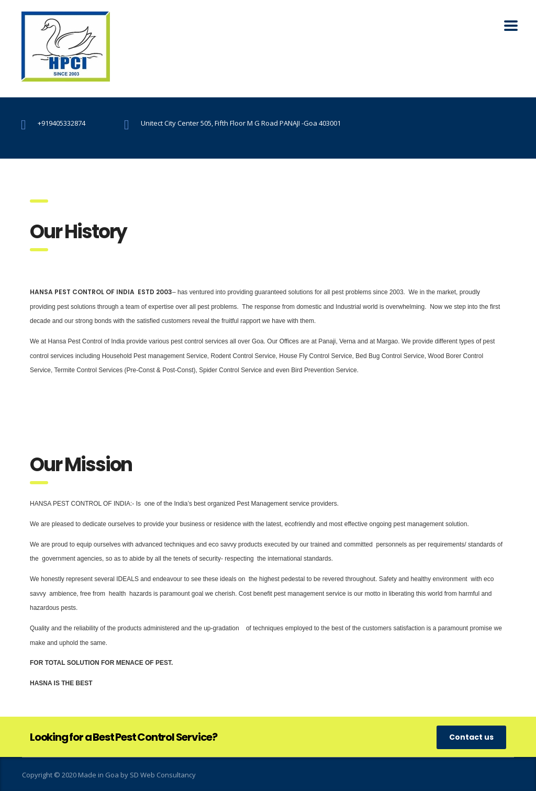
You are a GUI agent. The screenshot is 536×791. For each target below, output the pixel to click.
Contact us (471, 737)
